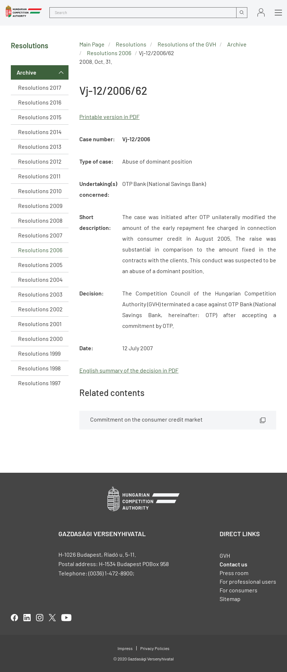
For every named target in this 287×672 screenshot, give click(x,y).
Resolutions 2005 (40, 264)
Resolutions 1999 (39, 353)
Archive (26, 72)
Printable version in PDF (109, 116)
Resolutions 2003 (40, 294)
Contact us (233, 564)
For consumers (238, 590)
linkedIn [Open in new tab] (27, 617)
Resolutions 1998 (39, 368)
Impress (125, 648)
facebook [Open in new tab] (14, 617)
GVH (225, 555)
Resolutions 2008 (40, 220)
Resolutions (131, 44)
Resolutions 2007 (40, 235)
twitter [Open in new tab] (52, 617)
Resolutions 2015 (39, 117)
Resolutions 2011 (39, 176)
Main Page (92, 44)
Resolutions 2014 (40, 131)
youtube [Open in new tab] (66, 617)
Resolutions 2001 (40, 323)
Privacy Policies (154, 648)
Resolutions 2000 (40, 338)
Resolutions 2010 (40, 190)
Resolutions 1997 (39, 382)
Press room (234, 572)
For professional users (248, 581)
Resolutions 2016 (39, 102)
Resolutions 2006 (40, 249)
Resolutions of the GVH (187, 44)
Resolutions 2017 (39, 87)
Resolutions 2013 (39, 146)
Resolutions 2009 (40, 205)
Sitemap (230, 598)
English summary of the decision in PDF (128, 370)
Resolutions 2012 (40, 161)
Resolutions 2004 (40, 279)
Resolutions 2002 (40, 309)
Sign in (261, 12)
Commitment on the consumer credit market (146, 419)
